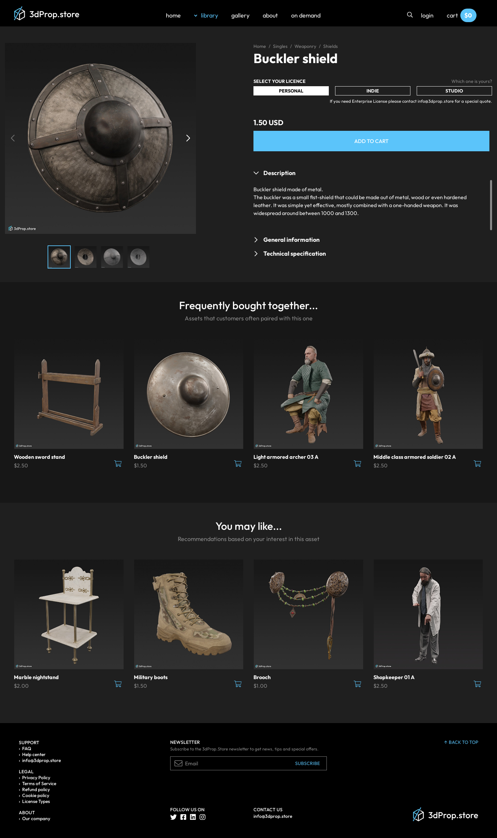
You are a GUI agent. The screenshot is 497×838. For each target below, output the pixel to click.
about (270, 15)
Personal (291, 91)
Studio (454, 91)
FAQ (26, 748)
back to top (461, 742)
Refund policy (36, 789)
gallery (240, 15)
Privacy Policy (36, 778)
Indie (372, 91)
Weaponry (305, 46)
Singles (280, 46)
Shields (330, 46)
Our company (36, 818)
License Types (36, 801)
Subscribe (307, 763)
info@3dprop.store (41, 760)
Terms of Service (39, 783)
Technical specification (294, 253)
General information (291, 239)
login (427, 15)
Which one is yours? (471, 81)
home (173, 15)
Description (279, 173)
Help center (34, 754)
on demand (306, 15)
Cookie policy (35, 795)
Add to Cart (371, 141)
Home (259, 46)
